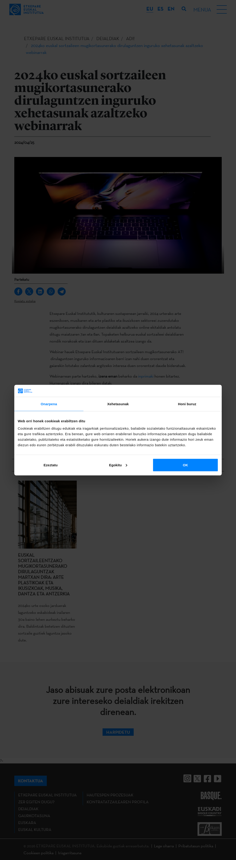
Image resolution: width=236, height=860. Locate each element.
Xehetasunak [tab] (118, 404)
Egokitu (118, 465)
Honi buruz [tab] (187, 404)
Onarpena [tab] (49, 404)
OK (185, 465)
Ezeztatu (51, 465)
